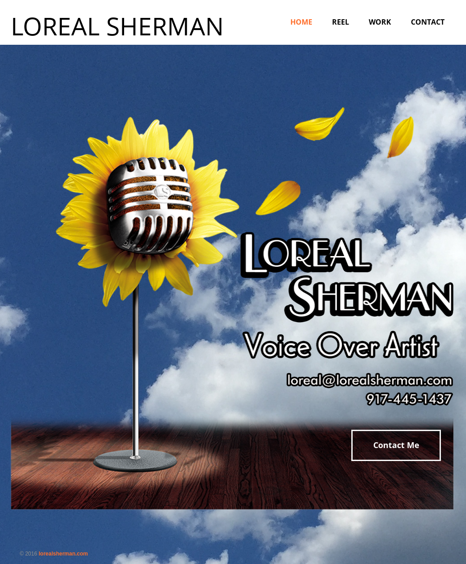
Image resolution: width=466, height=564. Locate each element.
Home (301, 22)
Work (380, 22)
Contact (427, 22)
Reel (340, 22)
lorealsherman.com (63, 554)
